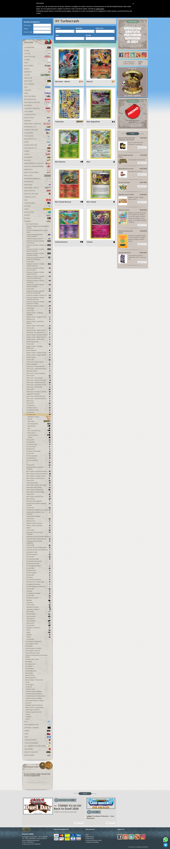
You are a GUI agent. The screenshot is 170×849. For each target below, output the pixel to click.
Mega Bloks (37, 185)
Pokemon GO (38, 319)
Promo (38, 637)
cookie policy (100, 9)
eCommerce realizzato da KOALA (138, 847)
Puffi (37, 722)
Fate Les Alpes (37, 136)
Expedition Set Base (38, 607)
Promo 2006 (38, 568)
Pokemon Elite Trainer (32, 659)
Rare (39, 428)
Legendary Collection (38, 609)
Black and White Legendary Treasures (38, 468)
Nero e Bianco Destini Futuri (38, 490)
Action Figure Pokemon (32, 710)
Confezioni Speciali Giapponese (35, 696)
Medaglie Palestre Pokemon (33, 705)
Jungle (38, 632)
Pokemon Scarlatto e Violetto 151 (38, 295)
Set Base (38, 635)
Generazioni (38, 412)
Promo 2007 (38, 557)
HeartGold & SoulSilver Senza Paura (38, 510)
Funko (37, 142)
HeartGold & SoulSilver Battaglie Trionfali (38, 504)
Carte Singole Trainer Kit (32, 651)
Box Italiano (29, 666)
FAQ (87, 835)
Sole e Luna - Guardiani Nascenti (38, 398)
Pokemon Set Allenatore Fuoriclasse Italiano (36, 656)
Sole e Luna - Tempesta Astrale (38, 382)
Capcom (37, 75)
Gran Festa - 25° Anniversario (38, 332)
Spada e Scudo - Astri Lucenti (38, 326)
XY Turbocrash (38, 414)
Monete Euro (37, 182)
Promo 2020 (38, 360)
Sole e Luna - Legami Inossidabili (38, 369)
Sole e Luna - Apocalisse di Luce (38, 385)
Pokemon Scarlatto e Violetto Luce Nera (38, 246)
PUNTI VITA (99, 28)
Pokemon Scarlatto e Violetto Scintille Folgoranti (38, 265)
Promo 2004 (38, 596)
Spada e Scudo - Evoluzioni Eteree (38, 335)
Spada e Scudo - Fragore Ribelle (38, 355)
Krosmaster (37, 157)
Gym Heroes (38, 623)
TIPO (57, 35)
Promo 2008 (38, 545)
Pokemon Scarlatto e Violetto (38, 306)
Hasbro (37, 731)
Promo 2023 (38, 310)
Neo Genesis (38, 618)
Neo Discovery (38, 616)
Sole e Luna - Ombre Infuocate (38, 396)
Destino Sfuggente (38, 364)
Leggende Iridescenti (38, 394)
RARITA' (58, 28)
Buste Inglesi (29, 673)
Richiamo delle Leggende (38, 501)
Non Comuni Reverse (39, 430)
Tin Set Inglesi (29, 684)
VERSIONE (79, 28)
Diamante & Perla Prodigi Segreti (38, 547)
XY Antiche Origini (38, 444)
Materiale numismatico (37, 179)
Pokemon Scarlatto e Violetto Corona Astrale (38, 269)
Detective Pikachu (38, 371)
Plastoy (37, 215)
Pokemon (37, 221)
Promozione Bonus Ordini (94, 840)
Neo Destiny (38, 612)
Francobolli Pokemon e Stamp (34, 701)
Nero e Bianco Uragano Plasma (38, 476)
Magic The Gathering (37, 172)
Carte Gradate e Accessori (33, 648)
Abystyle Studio (37, 57)
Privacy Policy (90, 838)
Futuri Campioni (38, 350)
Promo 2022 (38, 328)
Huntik (37, 154)
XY (38, 463)
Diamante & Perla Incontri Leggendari (38, 542)
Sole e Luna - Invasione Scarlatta (38, 392)
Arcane (37, 50)
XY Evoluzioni (38, 405)
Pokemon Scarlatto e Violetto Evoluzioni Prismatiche (38, 258)
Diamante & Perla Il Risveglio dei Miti (38, 536)
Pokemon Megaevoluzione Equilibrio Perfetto (37, 227)
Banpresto (37, 72)
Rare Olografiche (39, 424)
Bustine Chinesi (30, 675)
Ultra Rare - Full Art (39, 417)
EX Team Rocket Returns (38, 579)
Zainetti (27, 714)
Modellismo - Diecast (37, 188)
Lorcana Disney (37, 203)
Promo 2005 (38, 589)
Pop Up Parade (37, 84)
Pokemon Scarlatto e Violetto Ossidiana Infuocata (38, 298)
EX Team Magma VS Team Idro (38, 586)
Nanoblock (37, 169)
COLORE (88, 35)
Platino (38, 528)
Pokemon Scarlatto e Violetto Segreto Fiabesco (38, 273)
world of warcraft (37, 752)
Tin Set (27, 682)
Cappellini (28, 717)
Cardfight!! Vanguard (37, 108)
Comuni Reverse (39, 435)
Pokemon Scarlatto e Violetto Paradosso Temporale (38, 292)
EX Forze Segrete (38, 573)
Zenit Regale (38, 308)
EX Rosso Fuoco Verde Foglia (38, 582)
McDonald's (29, 646)
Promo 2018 (38, 389)
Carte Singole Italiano (31, 224)
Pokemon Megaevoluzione (38, 239)
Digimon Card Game (37, 130)
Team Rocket (38, 625)
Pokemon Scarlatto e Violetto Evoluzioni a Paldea (38, 302)
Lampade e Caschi (37, 197)
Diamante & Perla (38, 552)
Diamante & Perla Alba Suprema (38, 539)
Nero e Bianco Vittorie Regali (38, 492)
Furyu (37, 93)
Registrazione (90, 837)
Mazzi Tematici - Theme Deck (34, 680)
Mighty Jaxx (37, 81)
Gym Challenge (38, 621)
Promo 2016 (38, 440)
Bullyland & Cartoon (37, 102)
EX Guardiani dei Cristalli (38, 561)
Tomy (37, 737)
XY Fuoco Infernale (38, 460)
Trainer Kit (28, 687)
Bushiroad (37, 105)
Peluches (37, 206)
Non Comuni (39, 433)
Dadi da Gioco (37, 118)
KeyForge (37, 160)
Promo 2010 (38, 519)
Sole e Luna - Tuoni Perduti (38, 378)
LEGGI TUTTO (142, 147)
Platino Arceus (38, 521)
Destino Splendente (38, 342)
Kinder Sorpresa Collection (37, 163)
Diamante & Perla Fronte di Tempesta (38, 533)
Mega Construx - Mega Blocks (34, 707)
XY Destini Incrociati (38, 410)
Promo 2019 (38, 376)
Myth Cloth (37, 176)
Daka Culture (37, 212)
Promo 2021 (38, 344)
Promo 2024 (38, 289)
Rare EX (39, 419)
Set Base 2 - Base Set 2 (38, 628)
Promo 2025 (30, 262)
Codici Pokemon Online (32, 653)
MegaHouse (37, 78)
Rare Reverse (39, 426)
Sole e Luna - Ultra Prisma (38, 387)
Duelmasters (37, 133)
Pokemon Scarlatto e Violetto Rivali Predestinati (38, 250)
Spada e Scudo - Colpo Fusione (38, 330)
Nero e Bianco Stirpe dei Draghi (38, 485)
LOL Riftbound (37, 47)
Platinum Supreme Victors (38, 523)
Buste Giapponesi (30, 671)
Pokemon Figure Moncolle (33, 712)
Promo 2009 (38, 530)
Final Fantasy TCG (37, 139)
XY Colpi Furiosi (38, 458)
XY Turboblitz (38, 442)
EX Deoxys (38, 577)
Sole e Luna (38, 401)
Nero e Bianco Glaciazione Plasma (38, 474)
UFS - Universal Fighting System (37, 746)
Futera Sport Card (37, 145)
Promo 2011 (38, 508)
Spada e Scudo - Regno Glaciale (38, 337)
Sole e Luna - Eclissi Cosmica (38, 362)
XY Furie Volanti (38, 447)
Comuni (39, 437)
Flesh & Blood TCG (37, 148)
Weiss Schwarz (37, 755)
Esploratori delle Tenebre (38, 487)
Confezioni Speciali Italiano (33, 694)
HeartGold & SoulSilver (38, 516)
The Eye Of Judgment (37, 743)
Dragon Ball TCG (37, 127)
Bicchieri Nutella (37, 99)
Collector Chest (30, 689)
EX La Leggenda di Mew (38, 566)
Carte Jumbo (30, 639)
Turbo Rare (39, 421)
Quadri (27, 719)
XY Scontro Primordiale (38, 451)
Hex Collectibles (37, 96)
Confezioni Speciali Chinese (33, 698)
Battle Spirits (37, 66)
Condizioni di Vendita (92, 842)
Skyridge (38, 600)
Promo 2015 (38, 453)
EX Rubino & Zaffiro (38, 598)
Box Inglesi (28, 662)
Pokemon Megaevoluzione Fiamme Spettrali (38, 235)
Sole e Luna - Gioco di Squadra (38, 373)
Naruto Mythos (37, 191)
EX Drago (38, 591)
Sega (37, 87)
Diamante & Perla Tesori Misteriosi (38, 550)
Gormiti (37, 151)
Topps (37, 734)
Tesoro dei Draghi (38, 483)
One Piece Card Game (37, 194)
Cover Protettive (30, 115)
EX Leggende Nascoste (38, 584)
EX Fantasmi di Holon (38, 563)
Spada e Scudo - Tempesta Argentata (38, 314)
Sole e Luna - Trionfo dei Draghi (38, 380)
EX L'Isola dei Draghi (38, 559)
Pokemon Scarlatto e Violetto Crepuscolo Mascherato (38, 277)
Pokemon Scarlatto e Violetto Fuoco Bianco (38, 242)
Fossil (38, 630)
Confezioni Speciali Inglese (33, 691)
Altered (37, 60)
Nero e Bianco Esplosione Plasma (38, 471)
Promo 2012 (38, 494)
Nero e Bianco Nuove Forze (38, 496)
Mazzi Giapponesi (30, 678)
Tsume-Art (37, 90)
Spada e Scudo (38, 357)
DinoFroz (37, 121)
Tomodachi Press (37, 740)
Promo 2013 (38, 480)
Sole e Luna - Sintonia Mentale (38, 366)
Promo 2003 (38, 605)
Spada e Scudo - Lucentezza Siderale (38, 322)
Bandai (37, 69)
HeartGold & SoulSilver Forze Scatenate (38, 513)
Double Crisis (38, 449)
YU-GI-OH (37, 54)
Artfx (37, 63)
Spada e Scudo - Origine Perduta (38, 317)
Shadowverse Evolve (37, 725)
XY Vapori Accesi (38, 408)
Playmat (37, 218)
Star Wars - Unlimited (37, 728)
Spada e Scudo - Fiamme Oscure (38, 353)
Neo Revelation (38, 614)
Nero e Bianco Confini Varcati (38, 478)
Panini (37, 209)
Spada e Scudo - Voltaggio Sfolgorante (38, 347)
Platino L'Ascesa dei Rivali (38, 525)
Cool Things (37, 111)
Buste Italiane (29, 668)
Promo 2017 (38, 403)
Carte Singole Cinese (31, 644)
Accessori (28, 703)
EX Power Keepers (38, 554)
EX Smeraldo (38, 575)
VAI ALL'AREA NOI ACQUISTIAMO (36, 782)
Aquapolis (38, 602)
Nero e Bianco (38, 499)
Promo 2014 (38, 465)
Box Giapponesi (30, 664)
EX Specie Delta (38, 570)
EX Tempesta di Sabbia (38, 593)
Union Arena (37, 749)
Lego (37, 200)
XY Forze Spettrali (38, 456)
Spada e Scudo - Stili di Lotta (38, 339)
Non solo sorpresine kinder (37, 166)
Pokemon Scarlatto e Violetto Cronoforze (38, 281)
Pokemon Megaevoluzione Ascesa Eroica (36, 231)
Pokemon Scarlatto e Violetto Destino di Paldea (38, 285)
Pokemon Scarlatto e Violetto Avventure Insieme (38, 254)
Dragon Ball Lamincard (37, 124)
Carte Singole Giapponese (33, 641)
